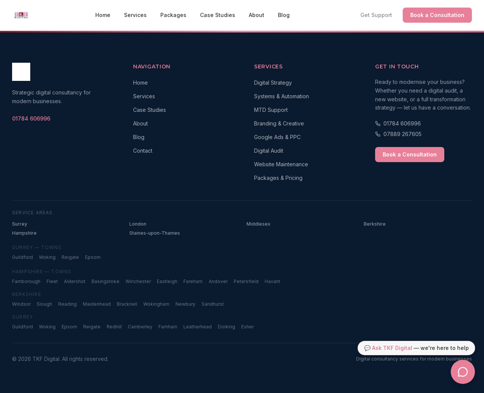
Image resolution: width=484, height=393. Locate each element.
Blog (284, 15)
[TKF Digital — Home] (21, 15)
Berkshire (375, 224)
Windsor (21, 304)
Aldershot (74, 281)
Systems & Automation (281, 96)
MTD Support (271, 110)
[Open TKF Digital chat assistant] (463, 372)
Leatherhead (197, 327)
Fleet (52, 281)
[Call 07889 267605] (423, 134)
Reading (67, 304)
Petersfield (246, 281)
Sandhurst (213, 304)
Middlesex (258, 224)
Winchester (138, 281)
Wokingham (156, 304)
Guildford (22, 257)
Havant (272, 281)
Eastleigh (167, 281)
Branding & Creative (279, 123)
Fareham (193, 281)
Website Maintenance (281, 164)
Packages (173, 15)
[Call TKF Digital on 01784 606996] (31, 118)
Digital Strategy (273, 82)
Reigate (70, 257)
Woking (47, 257)
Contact (142, 150)
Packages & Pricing (278, 178)
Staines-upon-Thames (154, 233)
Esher (247, 327)
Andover (218, 281)
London (137, 224)
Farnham (167, 327)
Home (102, 15)
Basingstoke (105, 281)
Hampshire (24, 233)
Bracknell (127, 304)
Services (135, 15)
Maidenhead (97, 304)
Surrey (19, 224)
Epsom (93, 257)
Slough (44, 304)
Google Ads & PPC (277, 137)
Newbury (185, 304)
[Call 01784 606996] (423, 123)
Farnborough (26, 281)
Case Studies (217, 15)
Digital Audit (268, 150)
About (256, 15)
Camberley (140, 327)
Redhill (114, 327)
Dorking (226, 327)
